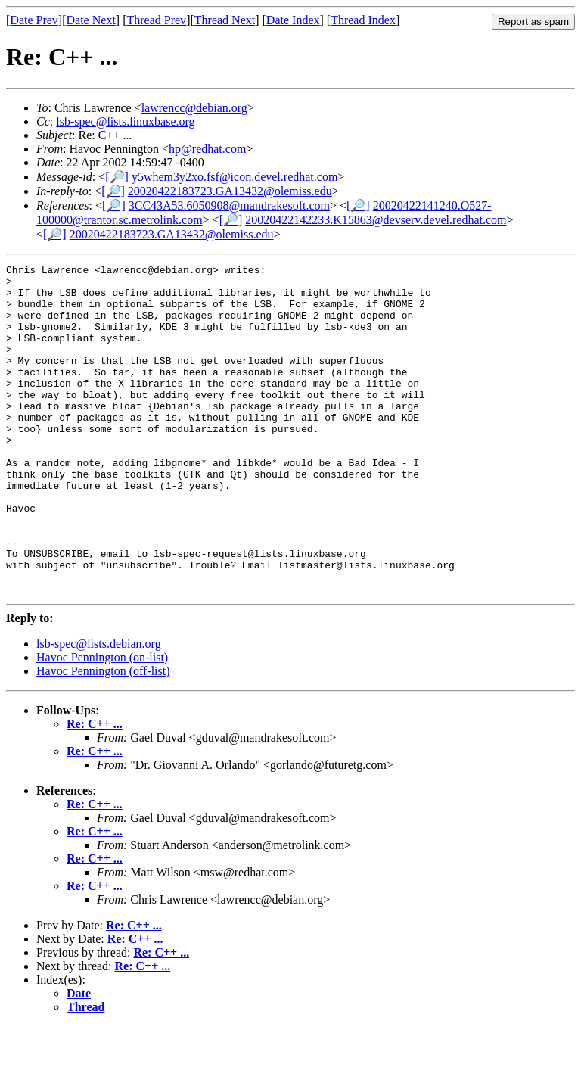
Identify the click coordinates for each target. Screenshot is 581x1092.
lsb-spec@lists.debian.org (98, 709)
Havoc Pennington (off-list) (103, 736)
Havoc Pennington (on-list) (102, 723)
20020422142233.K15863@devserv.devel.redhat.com (375, 219)
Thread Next (224, 20)
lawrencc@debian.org (194, 107)
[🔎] (117, 176)
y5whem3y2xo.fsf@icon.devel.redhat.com (234, 176)
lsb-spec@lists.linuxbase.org (125, 121)
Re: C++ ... (95, 789)
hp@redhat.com (207, 148)
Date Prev (34, 20)
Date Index (293, 20)
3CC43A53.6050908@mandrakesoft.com (229, 205)
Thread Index (363, 20)
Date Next (91, 20)
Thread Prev (156, 20)
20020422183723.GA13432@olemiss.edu (230, 191)
